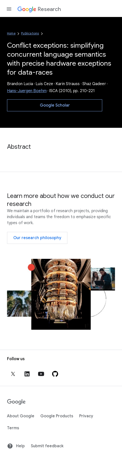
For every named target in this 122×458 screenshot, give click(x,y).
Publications (30, 33)
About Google (20, 416)
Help (16, 446)
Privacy (86, 416)
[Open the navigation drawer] (9, 9)
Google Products (56, 416)
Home (11, 33)
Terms (13, 428)
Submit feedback (47, 446)
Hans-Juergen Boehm (27, 90)
